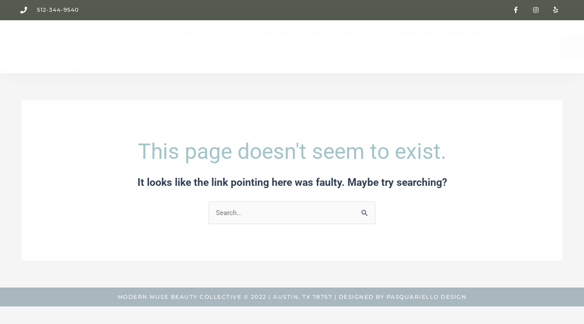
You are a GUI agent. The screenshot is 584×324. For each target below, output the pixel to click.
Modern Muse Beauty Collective (180, 296)
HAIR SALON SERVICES (251, 45)
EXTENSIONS (411, 45)
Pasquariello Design (427, 296)
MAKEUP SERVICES (339, 45)
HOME (184, 45)
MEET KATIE (470, 45)
